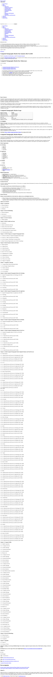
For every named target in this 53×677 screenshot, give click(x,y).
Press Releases (5, 3)
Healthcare (6, 11)
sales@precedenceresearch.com (8, 657)
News (3, 4)
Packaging (6, 14)
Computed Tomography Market (5, 662)
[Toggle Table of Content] (1, 65)
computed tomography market (9, 57)
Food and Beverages (8, 10)
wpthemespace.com (22, 676)
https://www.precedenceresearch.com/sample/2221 (33, 648)
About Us (4, 16)
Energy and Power (8, 9)
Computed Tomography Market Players (9, 68)
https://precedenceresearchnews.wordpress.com (11, 661)
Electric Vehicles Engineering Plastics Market (13, 132)
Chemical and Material (8, 7)
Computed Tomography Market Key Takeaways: (11, 67)
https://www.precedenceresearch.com (9, 659)
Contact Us (4, 39)
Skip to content (3, 0)
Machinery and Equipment (9, 13)
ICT (5, 12)
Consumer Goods (8, 8)
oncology (10, 72)
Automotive (7, 6)
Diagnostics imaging (6, 169)
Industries (4, 5)
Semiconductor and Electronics (10, 15)
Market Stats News (6, 676)
